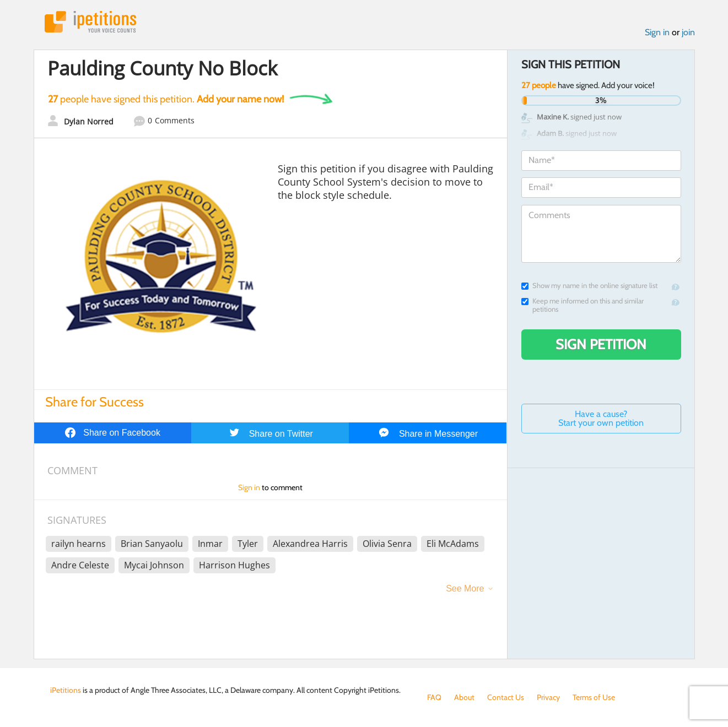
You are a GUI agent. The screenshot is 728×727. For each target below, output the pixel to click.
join (688, 32)
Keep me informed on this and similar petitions (582, 305)
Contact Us (505, 697)
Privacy (548, 697)
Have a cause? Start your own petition (601, 418)
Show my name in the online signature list (589, 285)
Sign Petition (601, 344)
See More (465, 588)
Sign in (657, 32)
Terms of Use (594, 697)
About (464, 697)
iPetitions (90, 21)
